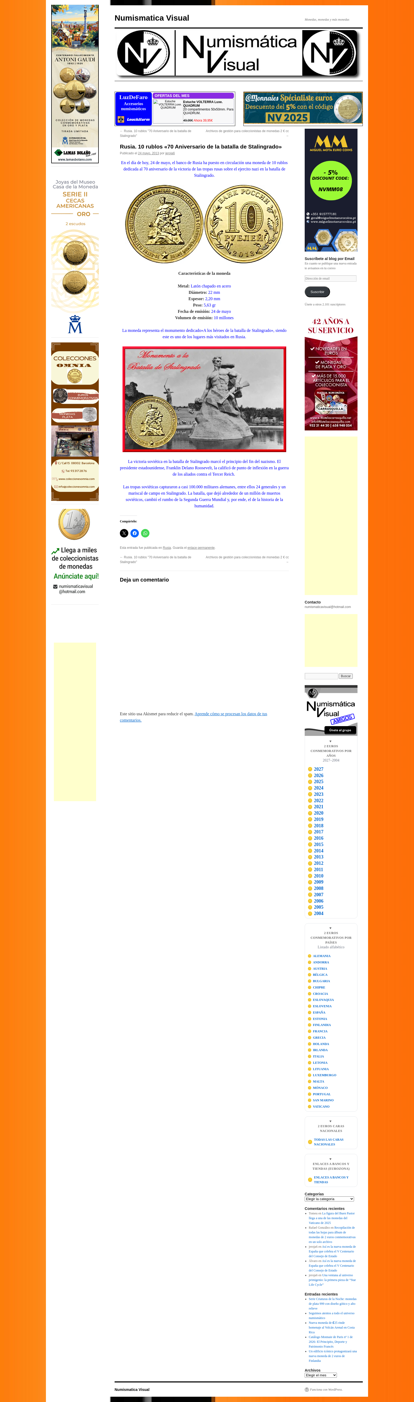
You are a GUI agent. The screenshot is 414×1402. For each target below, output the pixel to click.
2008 (315, 888)
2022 (315, 800)
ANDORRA (318, 962)
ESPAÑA (317, 1012)
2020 (315, 813)
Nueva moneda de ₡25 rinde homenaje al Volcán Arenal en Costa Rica (332, 1327)
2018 (315, 825)
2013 (315, 857)
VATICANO (319, 1106)
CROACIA (318, 993)
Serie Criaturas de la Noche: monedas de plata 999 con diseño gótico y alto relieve (333, 1303)
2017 (315, 831)
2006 (315, 901)
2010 (315, 876)
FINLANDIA (319, 1025)
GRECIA (317, 1037)
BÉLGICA (318, 974)
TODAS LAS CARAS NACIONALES (326, 1142)
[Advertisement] (75, 722)
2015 (315, 844)
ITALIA (316, 1056)
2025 (315, 781)
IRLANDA (318, 1050)
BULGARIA (319, 981)
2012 (315, 863)
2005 (315, 907)
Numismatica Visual (152, 17)
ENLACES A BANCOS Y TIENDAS (328, 1180)
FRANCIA (318, 1031)
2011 (315, 869)
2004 (315, 913)
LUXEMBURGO (322, 1075)
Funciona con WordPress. (326, 1389)
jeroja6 (170, 153)
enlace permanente (201, 548)
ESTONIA (317, 1018)
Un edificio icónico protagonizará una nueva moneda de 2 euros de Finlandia (333, 1356)
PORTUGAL (319, 1094)
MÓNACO (318, 1087)
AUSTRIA (317, 968)
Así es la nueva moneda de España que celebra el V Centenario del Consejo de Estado (332, 1251)
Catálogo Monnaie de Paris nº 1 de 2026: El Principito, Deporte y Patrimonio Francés (331, 1341)
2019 (315, 819)
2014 (315, 850)
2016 (315, 838)
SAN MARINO (321, 1100)
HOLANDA (318, 1044)
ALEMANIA (319, 956)
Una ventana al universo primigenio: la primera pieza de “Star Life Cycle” (332, 1280)
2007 (315, 894)
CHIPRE (316, 987)
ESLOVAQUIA (321, 999)
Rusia (167, 548)
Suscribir (317, 292)
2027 (315, 769)
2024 (315, 788)
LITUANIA (318, 1069)
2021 (315, 806)
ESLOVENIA (320, 1006)
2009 (315, 882)
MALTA (316, 1081)
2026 (315, 775)
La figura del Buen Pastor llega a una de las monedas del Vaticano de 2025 (332, 1218)
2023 (315, 794)
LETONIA (318, 1062)
